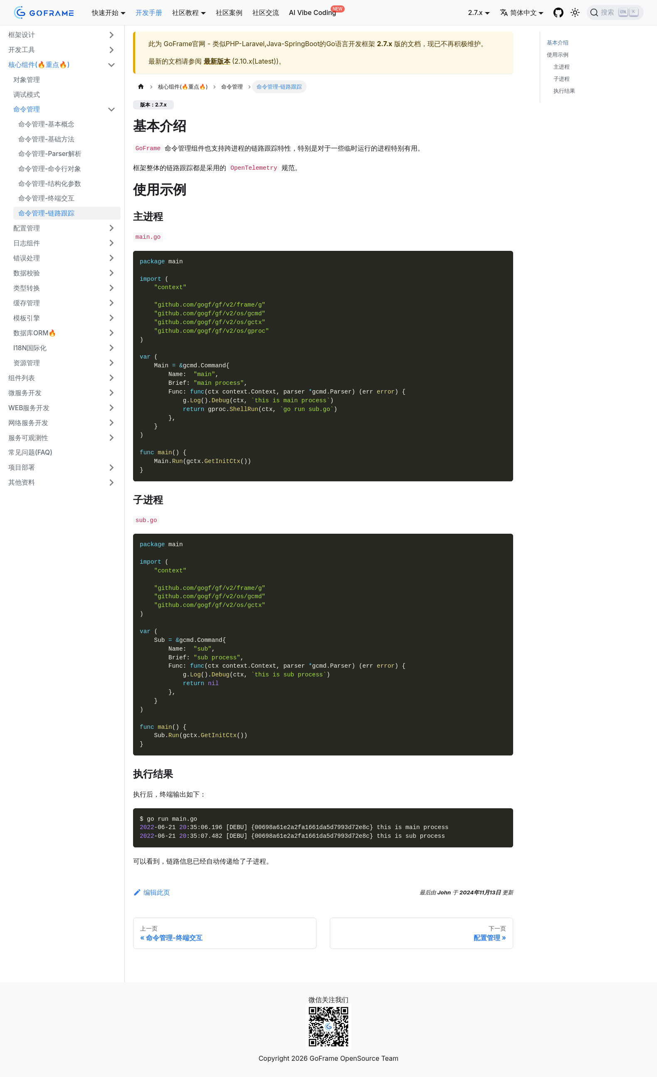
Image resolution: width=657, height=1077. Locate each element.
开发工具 (21, 50)
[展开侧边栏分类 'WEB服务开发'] (111, 407)
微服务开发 (25, 393)
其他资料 (21, 482)
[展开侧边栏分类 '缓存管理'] (111, 302)
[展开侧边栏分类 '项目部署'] (111, 467)
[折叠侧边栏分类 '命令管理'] (111, 109)
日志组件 (26, 243)
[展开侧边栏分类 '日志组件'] (111, 243)
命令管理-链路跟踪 (46, 213)
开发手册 (149, 12)
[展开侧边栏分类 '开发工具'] (111, 50)
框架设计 (21, 35)
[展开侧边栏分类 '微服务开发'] (111, 392)
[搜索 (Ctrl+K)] (615, 12)
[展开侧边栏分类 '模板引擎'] (111, 317)
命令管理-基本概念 (46, 124)
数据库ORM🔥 (35, 333)
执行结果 (564, 91)
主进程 (561, 67)
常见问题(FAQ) (30, 452)
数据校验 (26, 273)
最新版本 (217, 61)
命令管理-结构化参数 (49, 184)
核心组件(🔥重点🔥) (39, 65)
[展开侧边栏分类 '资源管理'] (111, 362)
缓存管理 (26, 303)
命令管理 (26, 109)
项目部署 (21, 467)
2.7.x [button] (475, 12)
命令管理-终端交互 (46, 198)
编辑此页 (151, 892)
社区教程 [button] (185, 12)
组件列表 (21, 378)
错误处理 (26, 258)
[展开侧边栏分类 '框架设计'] (111, 35)
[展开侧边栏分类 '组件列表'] (111, 377)
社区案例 (229, 12)
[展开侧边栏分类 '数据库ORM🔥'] (111, 332)
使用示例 (557, 55)
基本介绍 (557, 43)
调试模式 (26, 95)
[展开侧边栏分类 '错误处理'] (111, 258)
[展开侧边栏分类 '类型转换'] (111, 288)
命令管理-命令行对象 (49, 169)
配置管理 (26, 228)
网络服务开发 (28, 423)
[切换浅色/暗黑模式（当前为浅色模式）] (575, 12)
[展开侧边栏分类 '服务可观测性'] (111, 437)
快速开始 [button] (105, 12)
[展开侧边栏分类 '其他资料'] (111, 482)
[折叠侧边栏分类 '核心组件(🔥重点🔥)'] (111, 65)
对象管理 (26, 80)
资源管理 (26, 363)
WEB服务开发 (28, 408)
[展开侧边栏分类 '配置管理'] (111, 228)
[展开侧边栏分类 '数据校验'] (111, 273)
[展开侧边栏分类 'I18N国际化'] (111, 347)
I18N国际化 (30, 348)
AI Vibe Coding (312, 12)
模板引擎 (26, 318)
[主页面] (141, 86)
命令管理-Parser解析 (50, 154)
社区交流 (265, 12)
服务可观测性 (28, 438)
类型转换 (26, 288)
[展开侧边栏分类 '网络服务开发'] (111, 422)
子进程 (561, 79)
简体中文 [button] (518, 12)
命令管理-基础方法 (46, 139)
